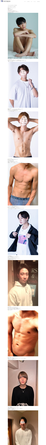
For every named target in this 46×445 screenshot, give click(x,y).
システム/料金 (28, 1)
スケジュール (35, 1)
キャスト (31, 1)
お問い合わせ (38, 1)
